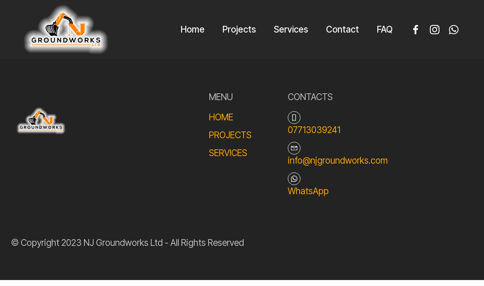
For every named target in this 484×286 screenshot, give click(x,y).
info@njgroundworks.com (338, 160)
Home (193, 29)
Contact (342, 29)
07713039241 (314, 129)
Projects (239, 29)
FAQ (384, 29)
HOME (221, 117)
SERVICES (228, 152)
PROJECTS (230, 134)
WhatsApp (308, 191)
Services (291, 29)
